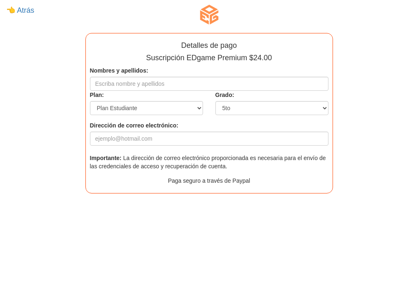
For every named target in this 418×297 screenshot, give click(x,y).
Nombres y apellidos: (119, 70)
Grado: (224, 95)
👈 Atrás (20, 10)
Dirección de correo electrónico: (134, 125)
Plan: (97, 95)
